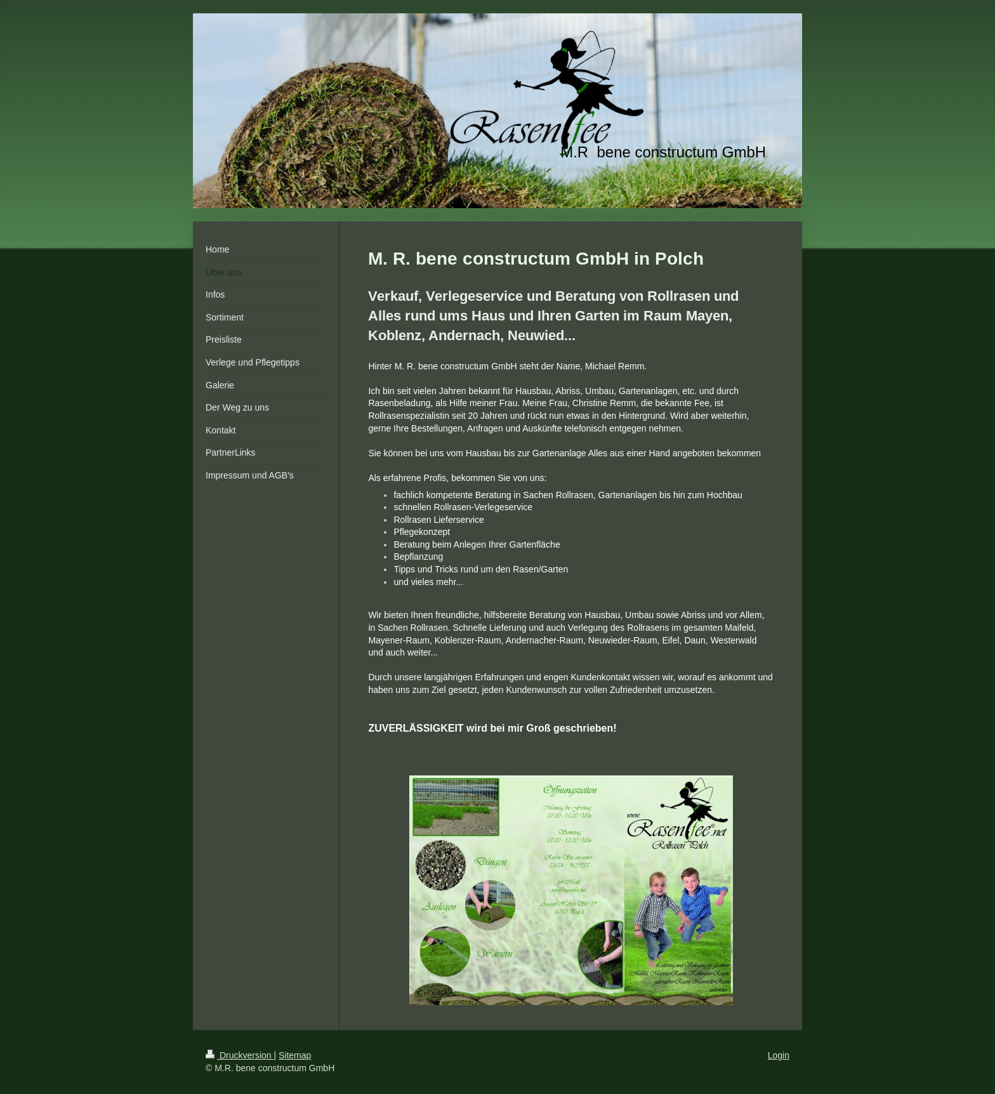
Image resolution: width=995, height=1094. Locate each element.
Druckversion (239, 1055)
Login (778, 1055)
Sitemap (295, 1055)
